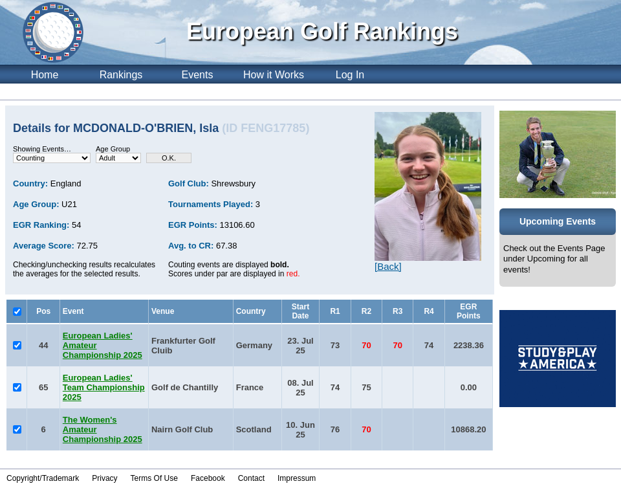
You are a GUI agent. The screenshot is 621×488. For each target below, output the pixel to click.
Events (197, 74)
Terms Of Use (154, 478)
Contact (251, 478)
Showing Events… (42, 149)
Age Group (113, 149)
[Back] (388, 266)
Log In (350, 74)
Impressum (297, 478)
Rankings (121, 74)
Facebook (208, 478)
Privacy (104, 478)
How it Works (273, 74)
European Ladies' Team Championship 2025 (104, 387)
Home (45, 74)
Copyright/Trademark (42, 478)
